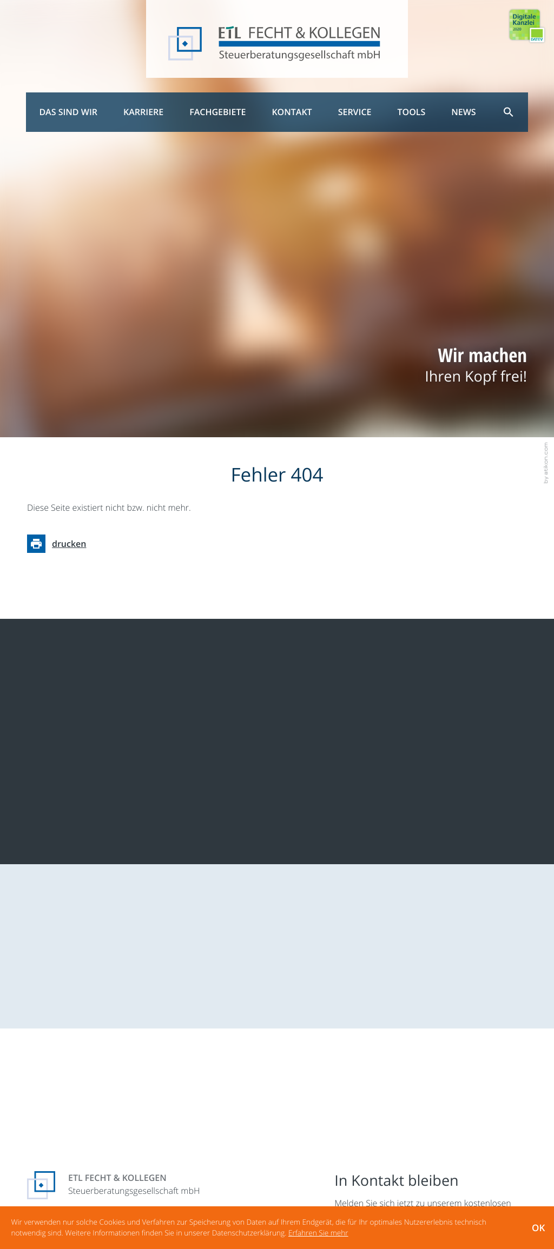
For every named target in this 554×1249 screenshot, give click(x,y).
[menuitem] (508, 112)
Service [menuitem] (355, 112)
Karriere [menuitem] (143, 112)
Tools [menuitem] (412, 112)
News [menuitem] (463, 112)
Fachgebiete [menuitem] (217, 112)
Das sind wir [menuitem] (68, 112)
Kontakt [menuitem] (292, 112)
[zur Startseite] (277, 44)
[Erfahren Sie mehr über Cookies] (318, 1232)
